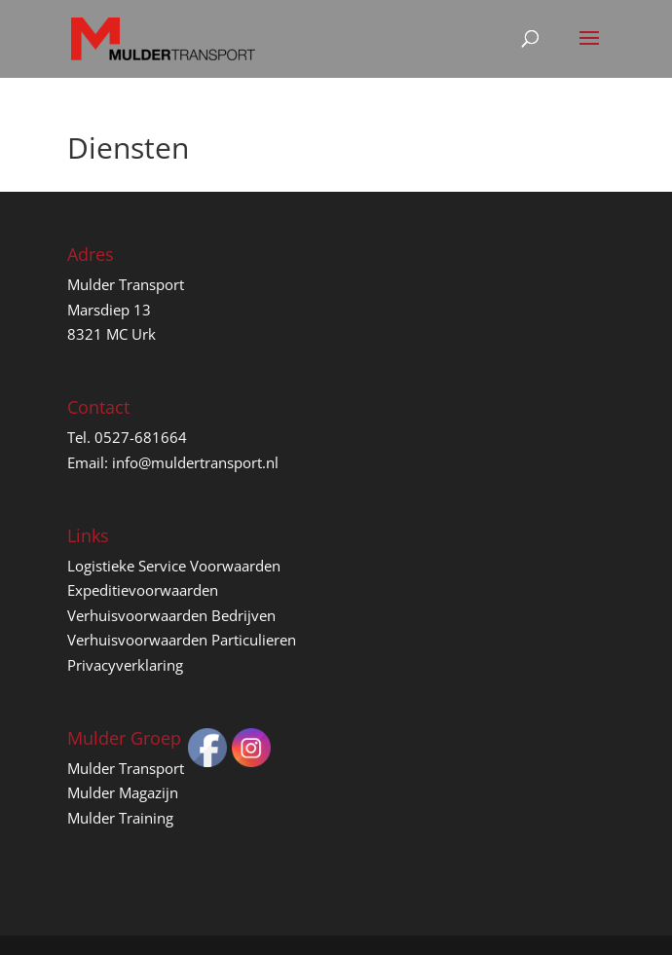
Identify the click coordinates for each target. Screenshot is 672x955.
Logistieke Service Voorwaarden (173, 565)
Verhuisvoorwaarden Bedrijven (171, 615)
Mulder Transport (125, 768)
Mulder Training (120, 817)
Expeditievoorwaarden (142, 590)
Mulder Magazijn (122, 792)
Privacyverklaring (125, 665)
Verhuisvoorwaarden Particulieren (181, 639)
